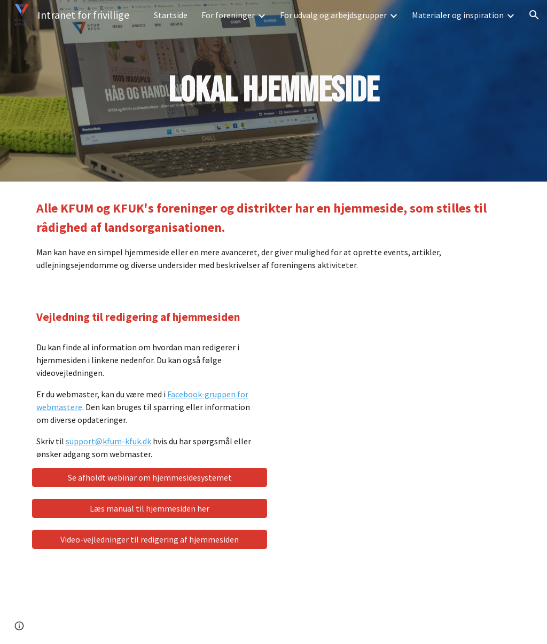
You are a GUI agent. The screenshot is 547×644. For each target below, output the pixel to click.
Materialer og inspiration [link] (458, 15)
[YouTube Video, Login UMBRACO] (397, 381)
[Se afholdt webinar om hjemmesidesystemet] (150, 477)
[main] (273, 91)
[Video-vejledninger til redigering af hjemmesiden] (150, 539)
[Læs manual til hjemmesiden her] (150, 508)
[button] (534, 15)
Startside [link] (170, 15)
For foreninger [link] (228, 15)
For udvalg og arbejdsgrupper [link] (333, 15)
